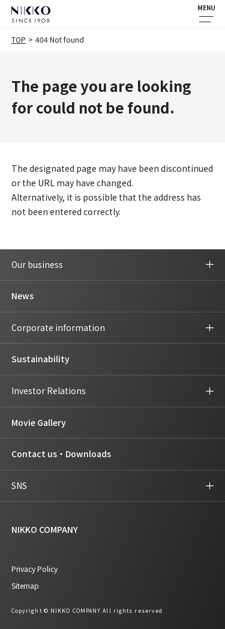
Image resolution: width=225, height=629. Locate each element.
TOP (18, 39)
